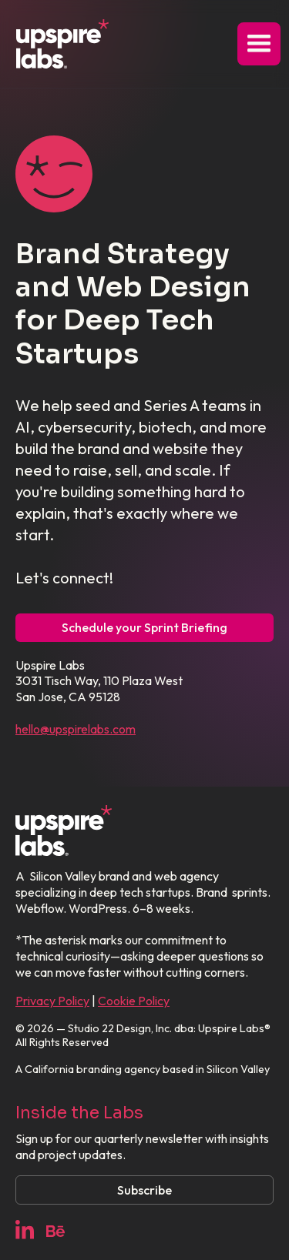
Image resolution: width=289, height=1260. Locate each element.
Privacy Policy (52, 1000)
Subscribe (144, 1190)
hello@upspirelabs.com (75, 729)
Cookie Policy (134, 1000)
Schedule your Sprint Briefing (144, 627)
